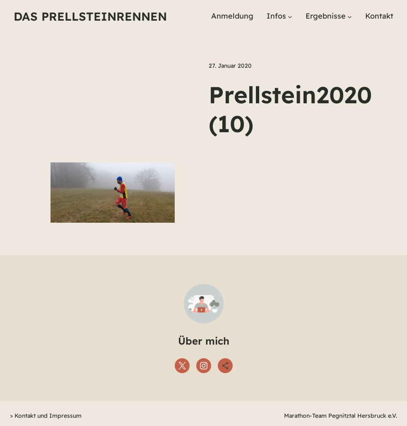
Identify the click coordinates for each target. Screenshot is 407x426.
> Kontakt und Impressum (46, 415)
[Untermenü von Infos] (290, 16)
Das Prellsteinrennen (90, 16)
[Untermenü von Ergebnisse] (349, 16)
